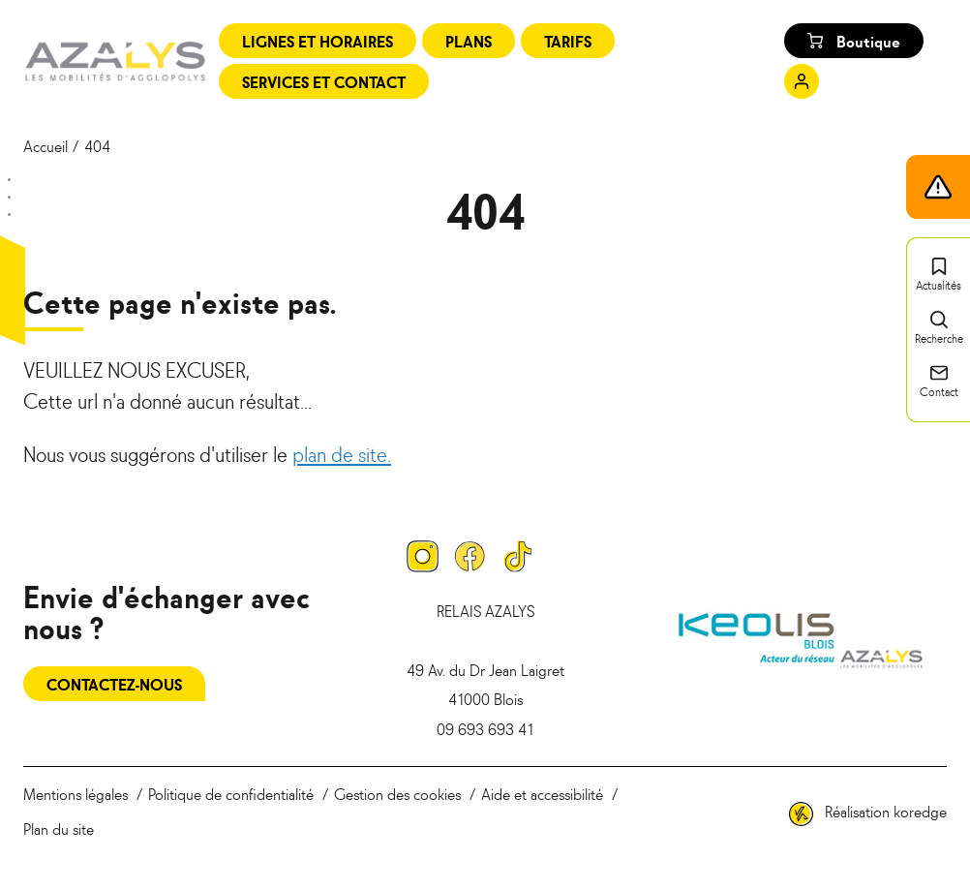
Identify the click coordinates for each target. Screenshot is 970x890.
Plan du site (58, 828)
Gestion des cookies (397, 793)
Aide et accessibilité (542, 793)
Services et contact (324, 81)
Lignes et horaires (317, 40)
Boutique (853, 40)
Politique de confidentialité (231, 793)
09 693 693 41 (485, 728)
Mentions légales (75, 793)
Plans (468, 40)
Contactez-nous (114, 683)
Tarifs (567, 40)
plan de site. (341, 453)
